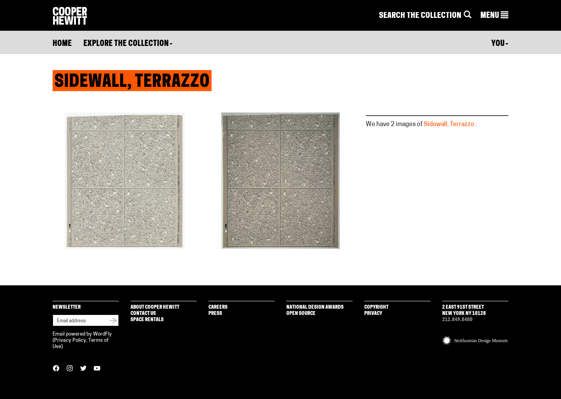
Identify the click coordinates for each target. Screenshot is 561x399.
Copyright (376, 307)
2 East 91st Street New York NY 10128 (464, 310)
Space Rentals (147, 319)
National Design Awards (315, 307)
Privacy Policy (70, 340)
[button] (494, 16)
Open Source (301, 313)
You (499, 44)
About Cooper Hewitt (155, 307)
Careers (218, 307)
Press (215, 313)
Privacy (373, 313)
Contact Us (143, 313)
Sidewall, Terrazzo (449, 124)
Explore (128, 44)
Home (62, 44)
